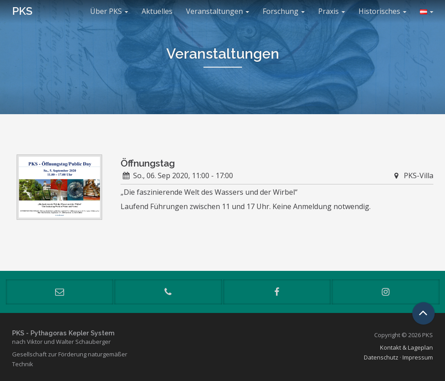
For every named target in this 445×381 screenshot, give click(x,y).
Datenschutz (381, 357)
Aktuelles (157, 11)
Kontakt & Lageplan (406, 347)
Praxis (331, 11)
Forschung (284, 11)
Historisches (382, 11)
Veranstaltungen (217, 11)
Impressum (417, 357)
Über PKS (109, 11)
